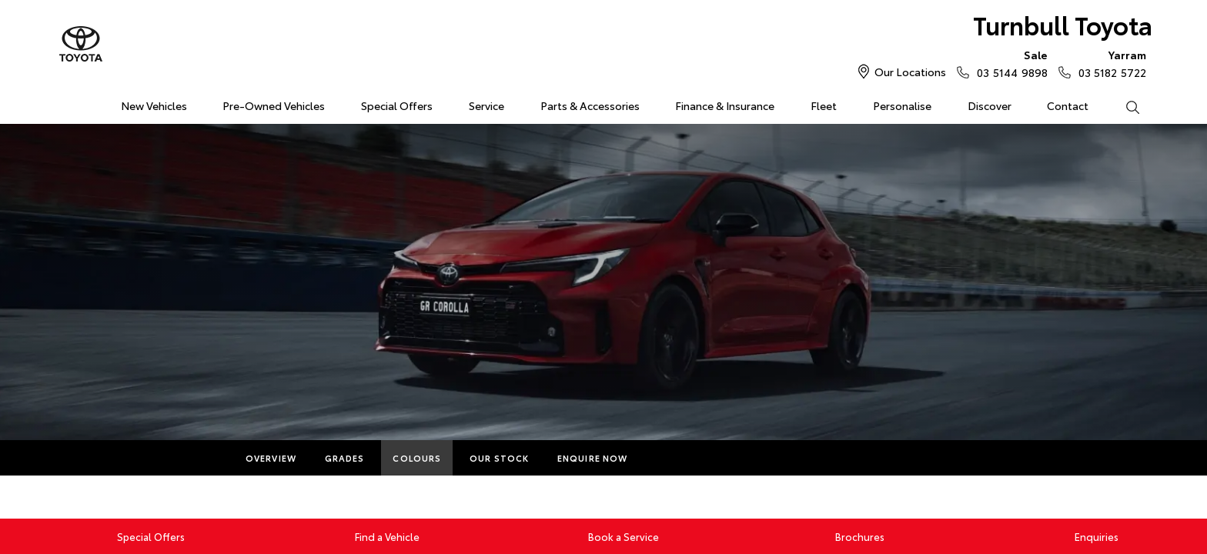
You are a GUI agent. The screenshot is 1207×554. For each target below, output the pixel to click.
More (670, 458)
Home (67, 102)
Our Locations (910, 71)
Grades (345, 458)
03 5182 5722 (1109, 63)
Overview (271, 458)
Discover (989, 105)
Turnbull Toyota (1062, 24)
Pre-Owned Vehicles (273, 105)
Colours (417, 458)
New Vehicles (154, 105)
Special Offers (397, 105)
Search (1123, 106)
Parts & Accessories (590, 105)
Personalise (902, 105)
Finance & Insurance (724, 105)
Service (486, 105)
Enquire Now (592, 458)
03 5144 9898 (1008, 63)
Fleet (824, 105)
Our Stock (499, 458)
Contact (1067, 105)
